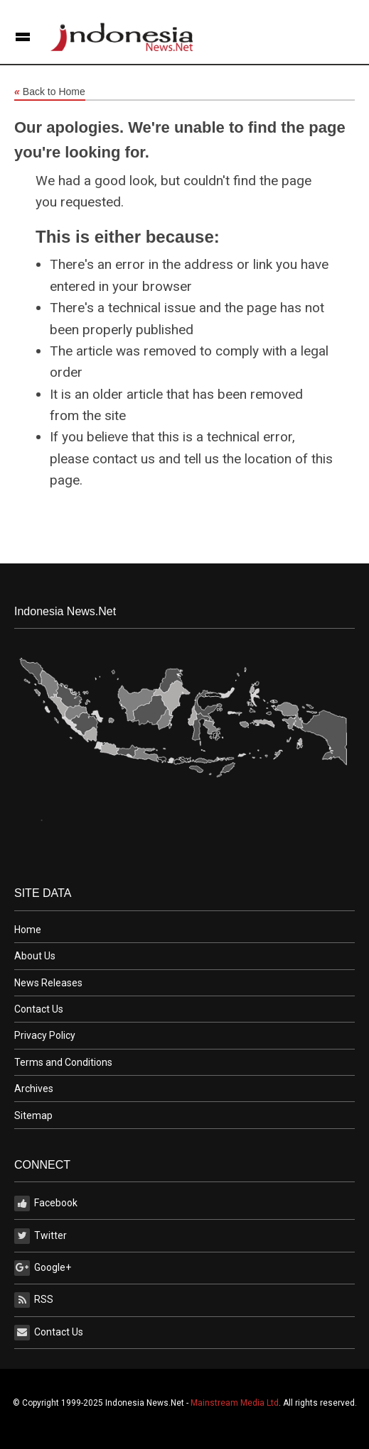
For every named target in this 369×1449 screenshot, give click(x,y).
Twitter (40, 1236)
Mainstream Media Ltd (235, 1403)
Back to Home (49, 92)
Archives (33, 1088)
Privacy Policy (44, 1035)
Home (27, 929)
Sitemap (33, 1115)
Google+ (42, 1268)
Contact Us (38, 1009)
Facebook (45, 1203)
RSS (33, 1300)
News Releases (48, 982)
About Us (34, 956)
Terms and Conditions (63, 1062)
